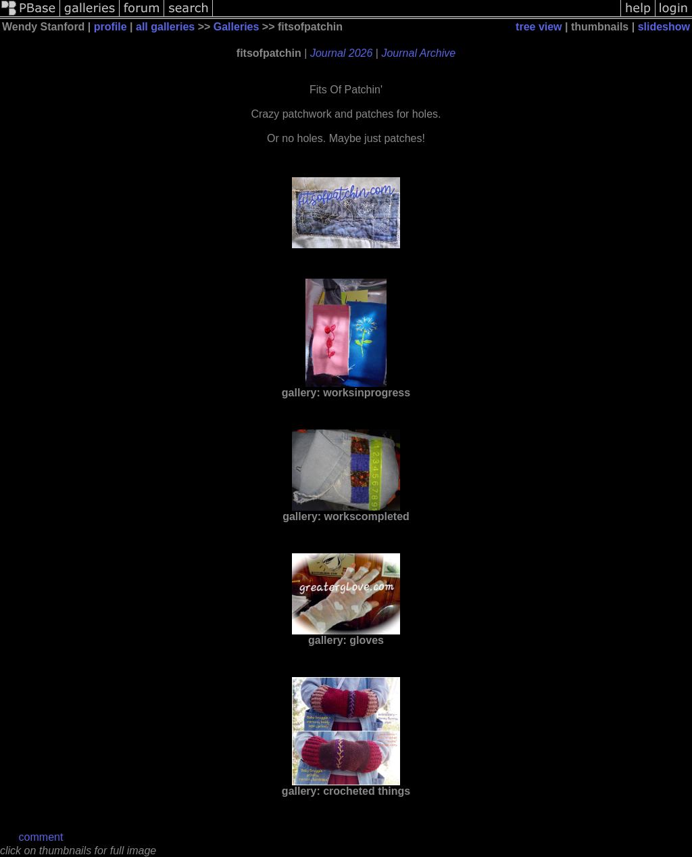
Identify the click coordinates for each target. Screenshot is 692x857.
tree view (539, 26)
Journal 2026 (341, 53)
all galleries (165, 26)
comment (41, 837)
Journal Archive (418, 53)
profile (110, 26)
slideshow (664, 26)
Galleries (237, 26)
